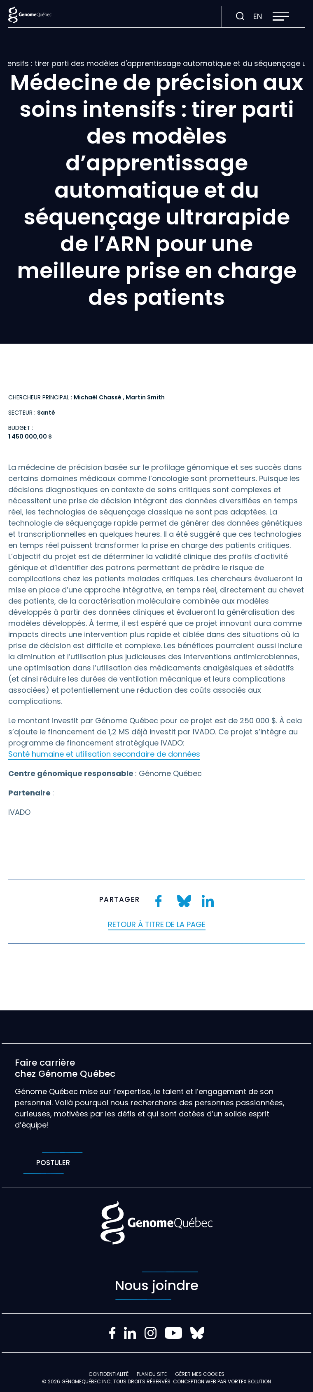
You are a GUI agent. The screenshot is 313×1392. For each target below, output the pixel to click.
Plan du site (152, 1374)
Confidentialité (108, 1374)
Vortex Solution (249, 1381)
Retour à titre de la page (157, 924)
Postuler (53, 1163)
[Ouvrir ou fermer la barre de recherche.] (240, 16)
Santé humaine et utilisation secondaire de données (104, 754)
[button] (281, 16)
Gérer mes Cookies (199, 1374)
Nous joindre (157, 1286)
